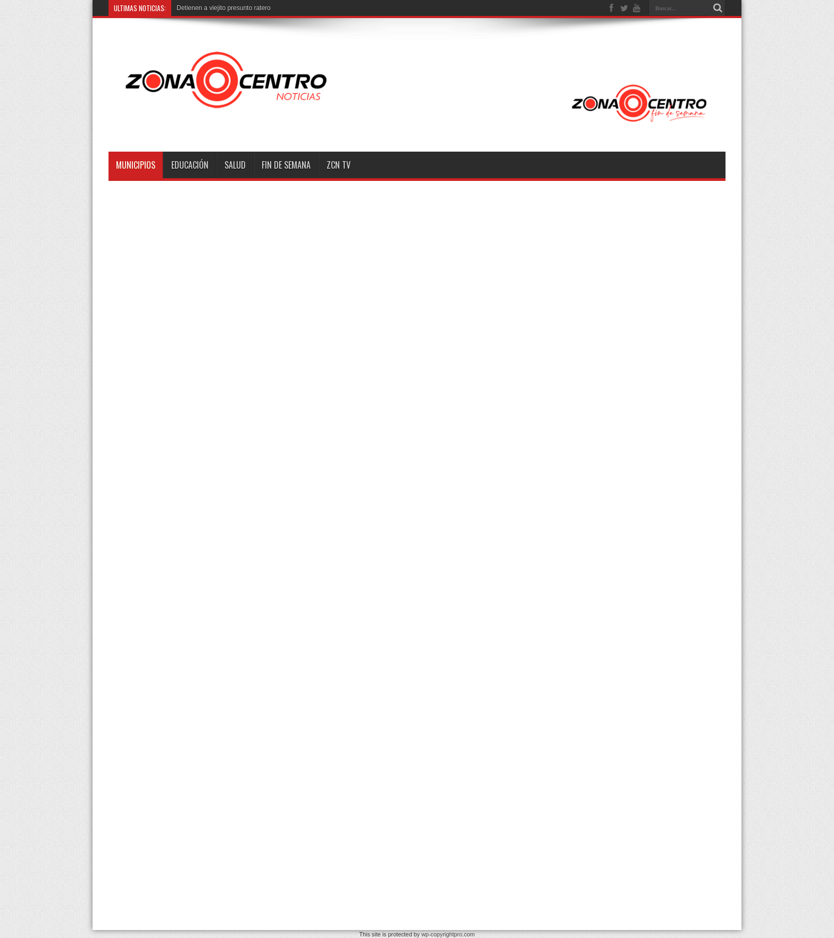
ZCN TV (339, 165)
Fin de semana (286, 165)
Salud (235, 165)
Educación (189, 165)
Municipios (135, 165)
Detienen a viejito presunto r (216, 8)
